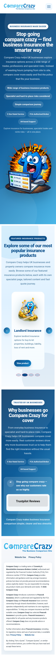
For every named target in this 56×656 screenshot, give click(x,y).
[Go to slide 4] (37, 375)
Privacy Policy (35, 557)
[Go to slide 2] (25, 375)
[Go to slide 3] (31, 375)
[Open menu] (48, 6)
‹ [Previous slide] (6, 330)
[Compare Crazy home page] (28, 547)
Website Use (20, 557)
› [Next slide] (49, 330)
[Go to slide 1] (18, 375)
